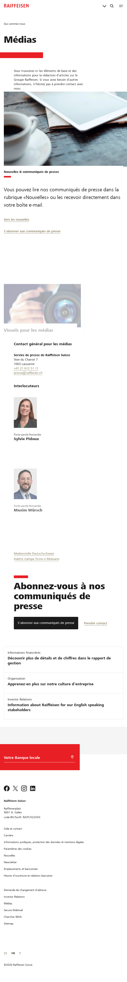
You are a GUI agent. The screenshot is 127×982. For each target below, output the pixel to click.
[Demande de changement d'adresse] (25, 890)
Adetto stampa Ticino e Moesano (36, 559)
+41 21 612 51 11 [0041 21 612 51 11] (26, 368)
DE (5, 953)
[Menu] (121, 6)
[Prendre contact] (97, 623)
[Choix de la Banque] (38, 758)
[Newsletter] (10, 862)
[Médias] (8, 903)
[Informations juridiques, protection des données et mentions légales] (44, 842)
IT (20, 953)
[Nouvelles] (9, 855)
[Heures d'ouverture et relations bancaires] (28, 875)
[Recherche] (111, 6)
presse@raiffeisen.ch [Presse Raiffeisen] (28, 373)
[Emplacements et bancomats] (21, 868)
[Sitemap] (8, 923)
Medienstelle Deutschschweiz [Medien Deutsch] (34, 553)
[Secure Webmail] (13, 910)
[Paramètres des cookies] (18, 848)
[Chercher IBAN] (13, 916)
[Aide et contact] (13, 828)
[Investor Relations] (14, 896)
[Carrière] (8, 835)
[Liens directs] (104, 6)
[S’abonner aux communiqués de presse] (46, 623)
